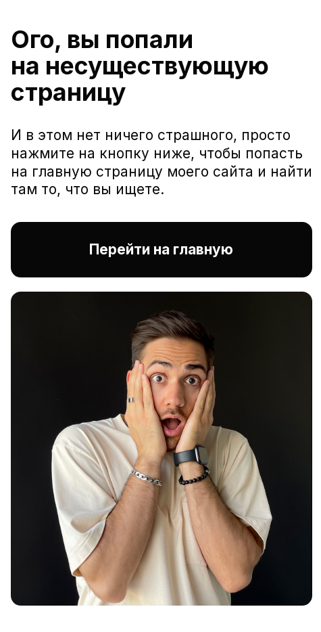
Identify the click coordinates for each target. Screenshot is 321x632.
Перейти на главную (161, 249)
